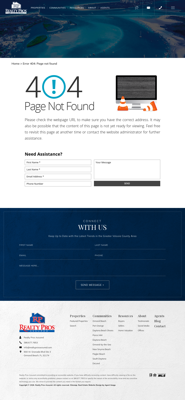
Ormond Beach (99, 321)
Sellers (121, 326)
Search (73, 326)
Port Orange (98, 326)
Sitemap (73, 385)
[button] (173, 7)
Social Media (143, 326)
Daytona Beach (100, 340)
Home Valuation (125, 331)
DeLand (96, 364)
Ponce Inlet (98, 335)
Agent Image (110, 385)
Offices (141, 331)
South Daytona (99, 359)
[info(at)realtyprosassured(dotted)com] (148, 7)
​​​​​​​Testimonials (143, 321)
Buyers (121, 321)
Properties (38, 7)
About (92, 7)
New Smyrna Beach (102, 349)
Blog (157, 321)
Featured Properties (79, 321)
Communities (57, 7)
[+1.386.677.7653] (160, 7)
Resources (77, 7)
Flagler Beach (99, 354)
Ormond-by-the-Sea (102, 345)
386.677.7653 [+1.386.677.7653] (79, 378)
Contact (160, 326)
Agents (105, 7)
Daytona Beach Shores (103, 331)
